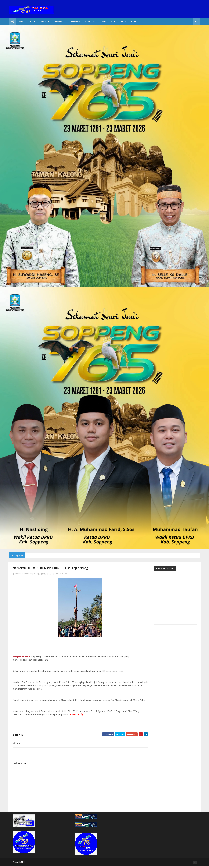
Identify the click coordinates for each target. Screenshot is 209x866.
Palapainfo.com (21, 656)
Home (21, 21)
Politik (31, 21)
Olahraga (44, 21)
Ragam (123, 21)
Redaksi (134, 21)
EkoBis (103, 21)
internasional (73, 21)
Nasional (58, 21)
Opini (113, 21)
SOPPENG (63, 573)
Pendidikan (90, 21)
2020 (23, 862)
